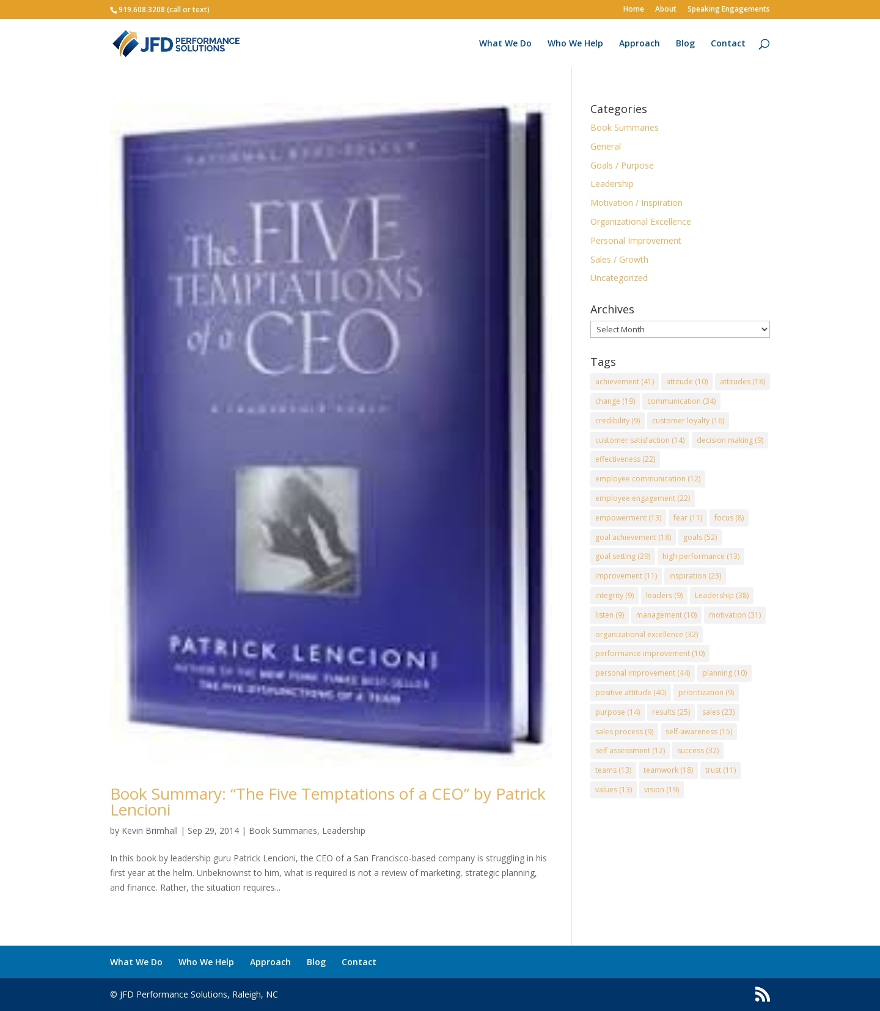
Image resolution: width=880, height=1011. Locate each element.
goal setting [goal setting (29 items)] (622, 556)
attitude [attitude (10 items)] (687, 381)
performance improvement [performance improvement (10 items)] (650, 653)
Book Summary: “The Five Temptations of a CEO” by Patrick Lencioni (328, 801)
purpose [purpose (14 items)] (617, 712)
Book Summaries (283, 830)
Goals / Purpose (622, 165)
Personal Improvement (635, 240)
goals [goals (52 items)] (700, 537)
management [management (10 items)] (666, 615)
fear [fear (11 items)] (687, 518)
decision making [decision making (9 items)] (730, 440)
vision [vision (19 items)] (661, 789)
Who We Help (575, 44)
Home (633, 9)
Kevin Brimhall (150, 830)
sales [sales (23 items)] (718, 712)
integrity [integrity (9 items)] (614, 595)
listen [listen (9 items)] (609, 615)
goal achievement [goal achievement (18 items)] (633, 537)
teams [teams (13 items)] (613, 770)
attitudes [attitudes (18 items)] (742, 381)
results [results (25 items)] (671, 712)
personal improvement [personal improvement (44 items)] (642, 673)
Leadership (343, 830)
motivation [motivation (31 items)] (735, 615)
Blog (685, 44)
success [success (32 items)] (698, 750)
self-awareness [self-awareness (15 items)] (699, 731)
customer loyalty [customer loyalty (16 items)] (688, 420)
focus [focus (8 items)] (729, 518)
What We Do (505, 44)
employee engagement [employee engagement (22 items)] (642, 498)
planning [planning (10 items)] (724, 673)
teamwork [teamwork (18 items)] (668, 770)
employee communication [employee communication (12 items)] (647, 478)
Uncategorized (619, 277)
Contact (728, 44)
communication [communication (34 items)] (681, 401)
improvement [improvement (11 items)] (626, 576)
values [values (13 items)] (613, 789)
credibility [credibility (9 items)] (617, 420)
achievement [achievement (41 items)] (624, 381)
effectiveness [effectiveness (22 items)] (625, 459)
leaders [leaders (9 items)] (664, 595)
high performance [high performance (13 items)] (700, 556)
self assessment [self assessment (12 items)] (630, 750)
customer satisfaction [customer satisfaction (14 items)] (639, 440)
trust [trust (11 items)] (720, 770)
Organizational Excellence (640, 221)
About (665, 9)
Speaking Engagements (729, 9)
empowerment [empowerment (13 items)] (628, 518)
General (605, 146)
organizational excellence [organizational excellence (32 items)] (646, 634)
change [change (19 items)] (615, 401)
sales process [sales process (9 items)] (624, 731)
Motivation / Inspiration (636, 202)
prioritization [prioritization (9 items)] (706, 692)
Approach (639, 44)
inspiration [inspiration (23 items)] (695, 576)
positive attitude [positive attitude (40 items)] (630, 692)
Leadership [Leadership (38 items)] (722, 595)
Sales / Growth (619, 259)
